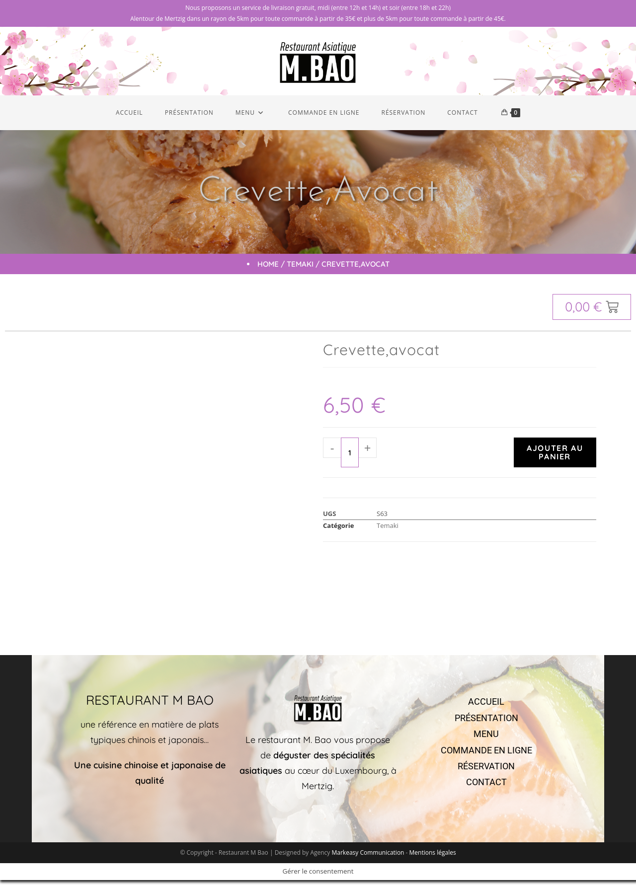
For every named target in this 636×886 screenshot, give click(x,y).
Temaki (300, 270)
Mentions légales (432, 858)
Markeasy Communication (368, 858)
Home (268, 270)
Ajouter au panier (555, 458)
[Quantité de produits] (350, 458)
